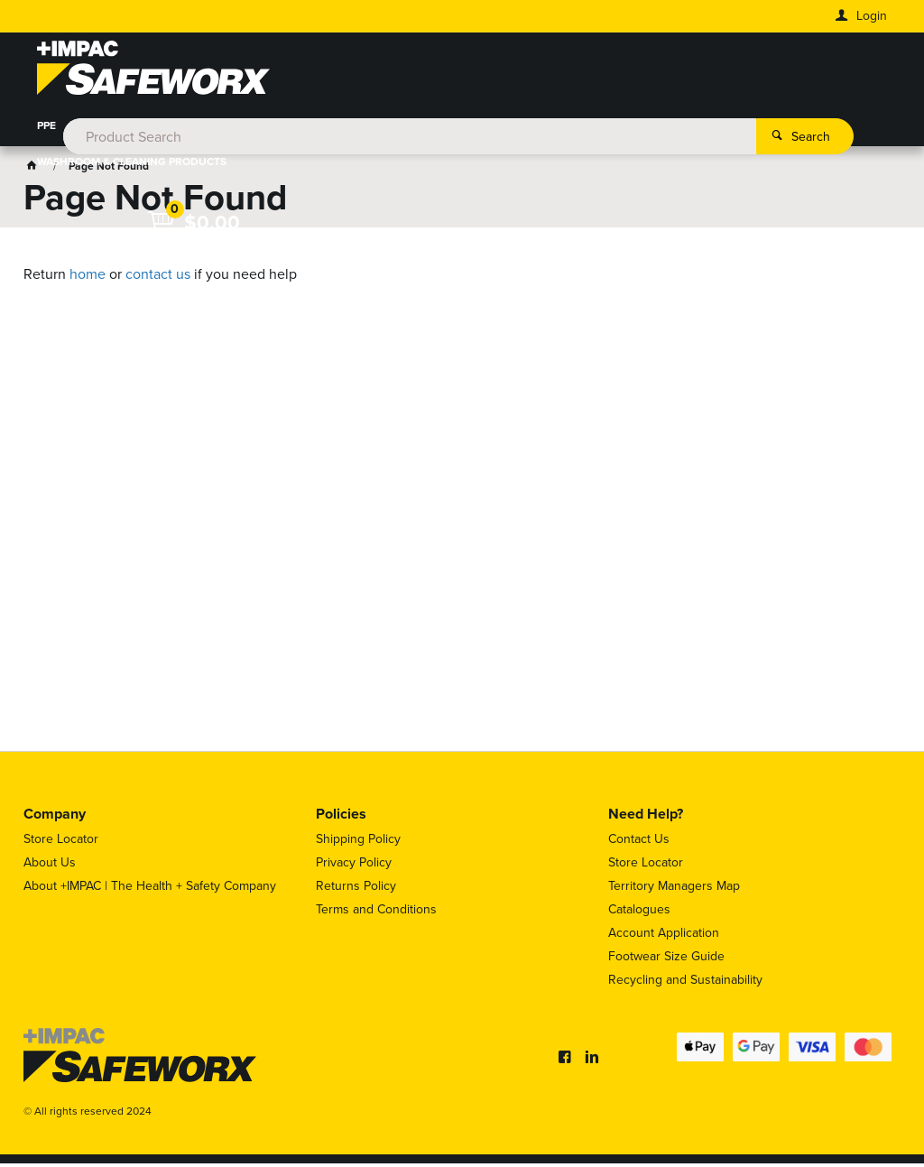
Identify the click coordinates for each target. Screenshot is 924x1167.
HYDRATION (330, 130)
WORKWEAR (114, 130)
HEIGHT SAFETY (429, 130)
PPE (46, 130)
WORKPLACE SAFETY (551, 130)
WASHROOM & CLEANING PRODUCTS (131, 166)
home (87, 277)
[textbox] (436, 72)
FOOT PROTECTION (222, 130)
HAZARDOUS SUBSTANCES (701, 130)
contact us (157, 277)
